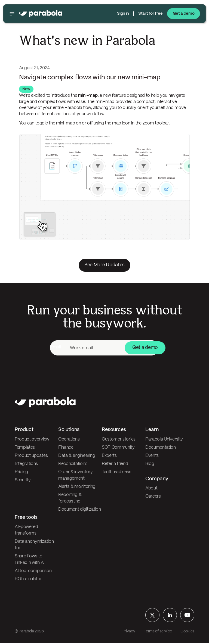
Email (55, 347)
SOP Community (118, 447)
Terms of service (158, 631)
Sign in (123, 13)
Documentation (160, 447)
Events (152, 456)
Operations (69, 439)
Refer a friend (115, 464)
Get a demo (184, 13)
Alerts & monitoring (77, 487)
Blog (149, 464)
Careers (153, 496)
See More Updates (104, 265)
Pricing (21, 472)
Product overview (32, 439)
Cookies (187, 631)
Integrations (26, 464)
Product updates (31, 456)
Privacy (128, 631)
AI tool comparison (33, 571)
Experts (109, 456)
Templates (25, 447)
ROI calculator (28, 579)
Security (22, 480)
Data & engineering (76, 456)
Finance (65, 447)
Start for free (150, 13)
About (151, 488)
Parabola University (164, 439)
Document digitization (79, 509)
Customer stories (119, 439)
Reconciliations (72, 464)
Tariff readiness (116, 472)
